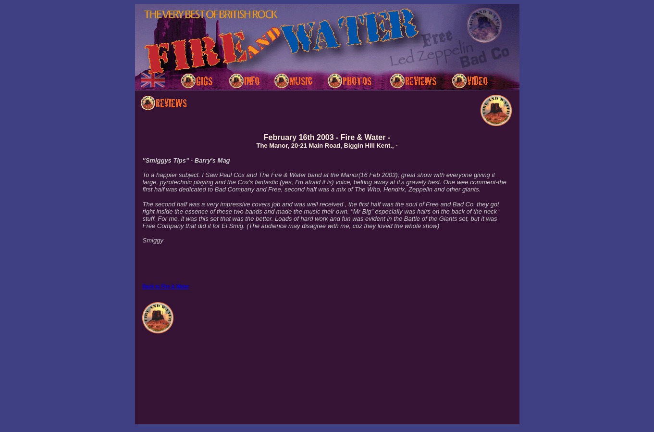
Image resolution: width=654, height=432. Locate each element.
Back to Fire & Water (166, 286)
